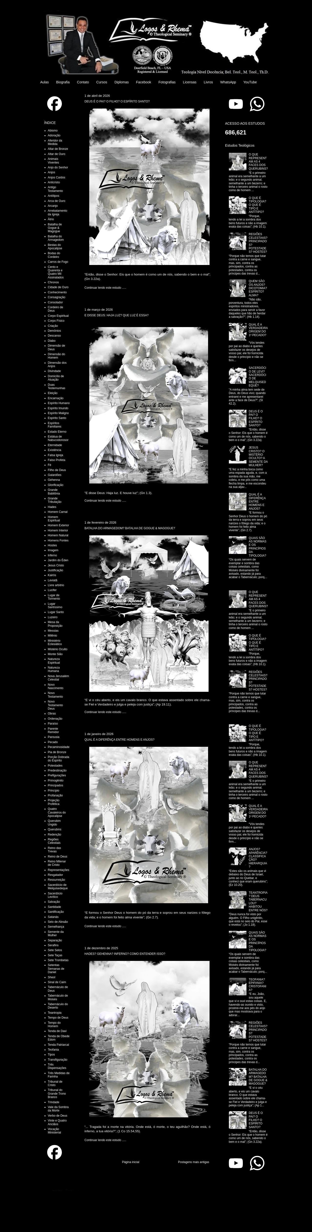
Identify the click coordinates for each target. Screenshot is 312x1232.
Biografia (63, 82)
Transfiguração (57, 1059)
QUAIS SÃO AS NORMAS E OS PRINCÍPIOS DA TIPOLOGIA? (257, 546)
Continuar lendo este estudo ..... (105, 287)
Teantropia (55, 1012)
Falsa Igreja (55, 455)
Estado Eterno (57, 431)
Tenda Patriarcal (58, 1044)
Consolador (55, 302)
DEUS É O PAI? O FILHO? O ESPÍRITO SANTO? (117, 101)
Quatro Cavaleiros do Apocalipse (57, 812)
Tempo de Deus (58, 1017)
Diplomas (121, 82)
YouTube (250, 82)
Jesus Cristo (56, 565)
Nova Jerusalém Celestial (58, 677)
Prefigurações (57, 775)
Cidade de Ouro (58, 287)
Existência (54, 450)
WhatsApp (228, 82)
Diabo (52, 340)
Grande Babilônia (54, 491)
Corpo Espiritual (58, 316)
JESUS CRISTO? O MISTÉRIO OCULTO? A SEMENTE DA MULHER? (258, 456)
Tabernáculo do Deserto (58, 1005)
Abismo (53, 130)
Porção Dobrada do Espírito (58, 758)
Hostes (52, 545)
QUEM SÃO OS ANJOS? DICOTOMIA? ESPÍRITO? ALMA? (258, 288)
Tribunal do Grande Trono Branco (57, 1093)
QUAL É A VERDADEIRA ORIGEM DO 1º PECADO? (258, 330)
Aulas (44, 82)
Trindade (53, 1102)
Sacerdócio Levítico (55, 895)
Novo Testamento (55, 694)
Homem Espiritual (54, 518)
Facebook (143, 82)
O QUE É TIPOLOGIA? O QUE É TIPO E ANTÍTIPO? (257, 205)
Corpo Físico (56, 320)
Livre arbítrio (56, 585)
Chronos (53, 282)
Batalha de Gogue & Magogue (55, 228)
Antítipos (53, 196)
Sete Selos (55, 950)
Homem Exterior (58, 525)
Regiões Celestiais (54, 841)
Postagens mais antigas (193, 1162)
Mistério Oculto (57, 649)
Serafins (53, 945)
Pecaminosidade (59, 747)
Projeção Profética (53, 802)
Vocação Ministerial (54, 1130)
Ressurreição (56, 879)
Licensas (189, 82)
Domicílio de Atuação (56, 377)
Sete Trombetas (58, 960)
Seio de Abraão (58, 922)
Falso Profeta (56, 460)
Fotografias (167, 82)
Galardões (54, 475)
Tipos (51, 1054)
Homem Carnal (58, 512)
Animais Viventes (53, 160)
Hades (52, 507)
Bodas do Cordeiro (54, 255)
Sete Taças (55, 955)
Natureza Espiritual (54, 660)
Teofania (53, 1049)
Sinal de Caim (57, 982)
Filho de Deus (57, 470)
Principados (55, 785)
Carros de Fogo (58, 262)
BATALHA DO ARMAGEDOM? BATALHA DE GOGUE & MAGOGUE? (130, 528)
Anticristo (54, 182)
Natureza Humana (54, 669)
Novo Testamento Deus (55, 705)
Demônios (54, 330)
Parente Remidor (53, 730)
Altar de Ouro (56, 154)
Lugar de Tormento (54, 597)
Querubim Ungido (54, 822)
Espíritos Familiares (54, 424)
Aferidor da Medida (55, 142)
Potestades (55, 765)
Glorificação (55, 485)
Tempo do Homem (54, 1024)
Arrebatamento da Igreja (57, 212)
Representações (58, 870)
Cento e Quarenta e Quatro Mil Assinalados (56, 272)
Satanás (53, 917)
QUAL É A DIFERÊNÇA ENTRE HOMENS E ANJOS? (120, 739)
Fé (49, 465)
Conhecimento (57, 292)
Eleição (52, 393)
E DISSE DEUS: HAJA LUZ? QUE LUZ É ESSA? (117, 315)
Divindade (54, 371)
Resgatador (55, 875)
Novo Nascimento (55, 686)
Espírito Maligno (58, 413)
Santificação (56, 911)
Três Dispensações (57, 1066)
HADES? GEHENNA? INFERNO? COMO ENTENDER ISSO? (125, 954)
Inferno (52, 555)
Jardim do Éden (58, 560)
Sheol (52, 977)
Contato (83, 82)
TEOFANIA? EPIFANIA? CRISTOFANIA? (257, 985)
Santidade (54, 907)
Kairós (52, 575)
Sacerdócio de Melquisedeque (58, 886)
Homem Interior (58, 530)
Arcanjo (53, 206)
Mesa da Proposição (55, 623)
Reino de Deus (57, 856)
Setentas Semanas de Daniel (56, 968)
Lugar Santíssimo (55, 605)
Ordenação (55, 718)
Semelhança (56, 926)
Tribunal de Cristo (55, 1083)
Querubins (54, 829)
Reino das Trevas (54, 849)
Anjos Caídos (56, 177)
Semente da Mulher (56, 933)
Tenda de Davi (57, 1031)
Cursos (101, 82)
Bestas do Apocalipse (55, 246)
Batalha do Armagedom (56, 238)
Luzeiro (52, 617)
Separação (55, 940)
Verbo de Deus (57, 1115)
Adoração (54, 135)
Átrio (51, 219)
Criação (53, 326)
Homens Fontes (58, 540)
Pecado (53, 742)
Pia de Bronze (57, 752)
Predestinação (57, 770)
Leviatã (52, 580)
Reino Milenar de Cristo (57, 863)
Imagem (53, 550)
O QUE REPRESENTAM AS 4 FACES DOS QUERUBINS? (258, 161)
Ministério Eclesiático (55, 642)
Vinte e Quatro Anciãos (57, 1122)
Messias (53, 630)
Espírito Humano (59, 403)
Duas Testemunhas (56, 386)
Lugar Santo (56, 612)
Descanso (54, 335)
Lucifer (52, 590)
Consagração (56, 297)
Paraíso (53, 723)
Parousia (53, 737)
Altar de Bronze (58, 149)
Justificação (55, 570)
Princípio (53, 790)
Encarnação (56, 398)
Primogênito (56, 780)
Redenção (54, 834)
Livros (208, 82)
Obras (52, 713)
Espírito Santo (57, 418)
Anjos (51, 172)
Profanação (55, 795)
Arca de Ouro (56, 201)
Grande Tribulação (55, 500)
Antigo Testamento (55, 189)
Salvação (54, 901)
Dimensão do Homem (56, 355)
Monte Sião (55, 654)
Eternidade (55, 445)
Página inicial (130, 1162)
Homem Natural (58, 535)
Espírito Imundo (58, 408)
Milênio (52, 635)
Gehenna (54, 480)
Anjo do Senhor (58, 167)
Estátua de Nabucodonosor (58, 438)
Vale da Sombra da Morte (58, 1108)
